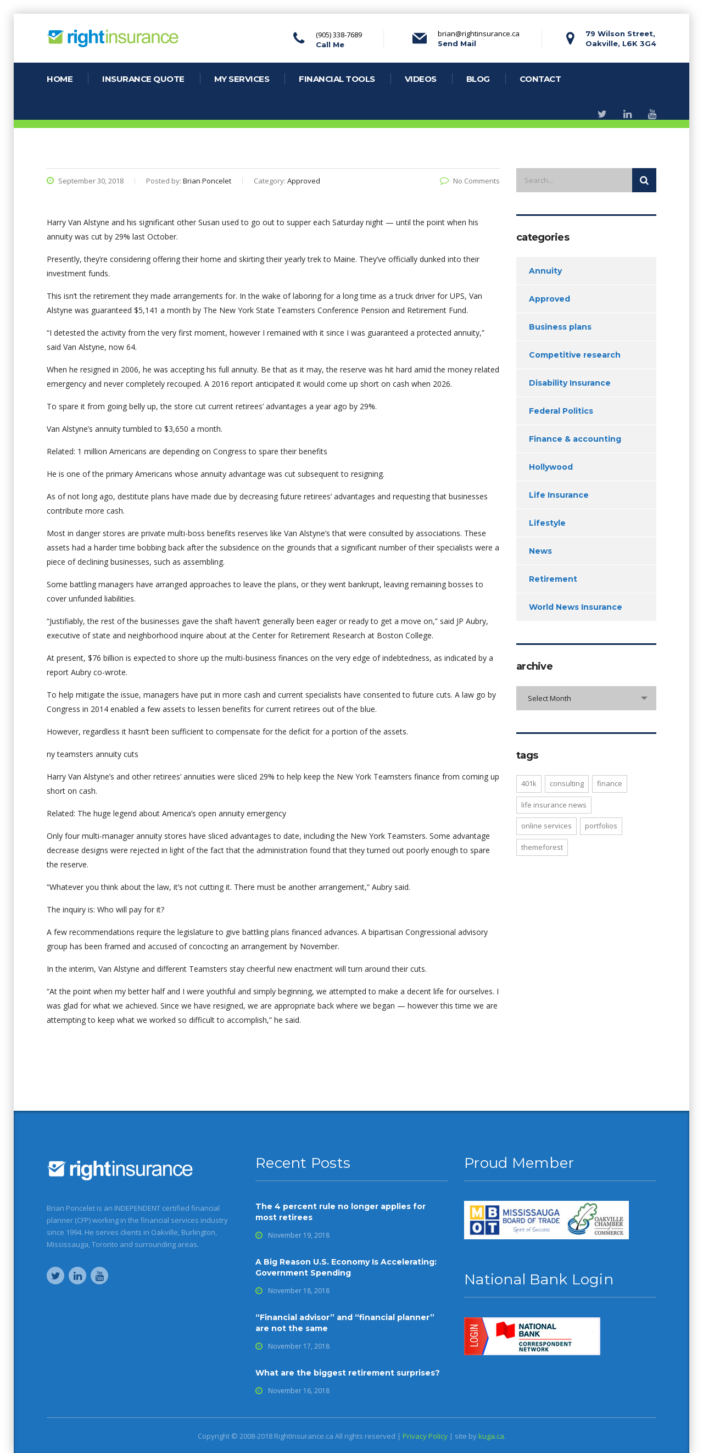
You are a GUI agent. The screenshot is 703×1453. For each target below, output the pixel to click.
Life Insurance (559, 495)
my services (242, 79)
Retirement (553, 579)
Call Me (330, 44)
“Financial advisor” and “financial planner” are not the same (344, 1322)
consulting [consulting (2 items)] (567, 783)
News (540, 551)
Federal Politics (561, 411)
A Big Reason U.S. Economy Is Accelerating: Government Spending (346, 1267)
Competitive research (575, 355)
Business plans (560, 327)
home (59, 79)
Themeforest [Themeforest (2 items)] (542, 847)
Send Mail (457, 43)
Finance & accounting (575, 439)
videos (421, 79)
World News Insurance (575, 607)
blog (478, 79)
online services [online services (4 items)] (546, 826)
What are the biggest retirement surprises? (347, 1373)
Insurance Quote (143, 79)
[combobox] (586, 698)
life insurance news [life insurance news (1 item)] (554, 805)
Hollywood (551, 467)
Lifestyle (547, 523)
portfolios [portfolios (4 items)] (601, 826)
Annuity (545, 271)
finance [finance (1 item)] (609, 783)
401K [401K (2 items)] (529, 783)
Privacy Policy (425, 1436)
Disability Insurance (570, 383)
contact (540, 79)
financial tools (337, 79)
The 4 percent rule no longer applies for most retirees (340, 1211)
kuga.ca (491, 1436)
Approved (549, 299)
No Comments (470, 181)
